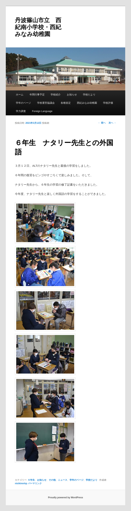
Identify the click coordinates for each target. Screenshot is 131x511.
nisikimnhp (21, 483)
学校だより (89, 94)
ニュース (62, 480)
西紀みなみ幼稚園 (87, 102)
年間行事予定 (37, 94)
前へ (101, 122)
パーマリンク (35, 483)
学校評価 (108, 102)
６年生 (31, 480)
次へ (112, 122)
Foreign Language (42, 111)
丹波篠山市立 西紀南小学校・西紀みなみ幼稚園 (38, 27)
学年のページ (23, 102)
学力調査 (21, 111)
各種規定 (66, 102)
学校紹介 (56, 94)
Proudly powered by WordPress (65, 497)
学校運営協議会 (46, 102)
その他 (52, 480)
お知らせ (72, 94)
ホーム (19, 94)
